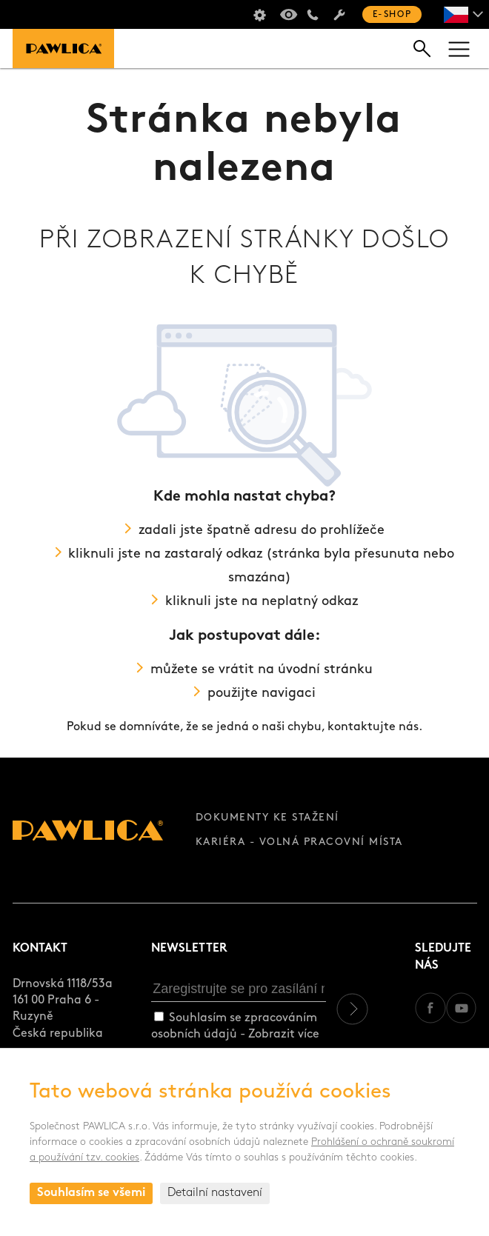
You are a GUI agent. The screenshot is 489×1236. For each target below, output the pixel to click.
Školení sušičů (259, 15)
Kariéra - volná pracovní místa (299, 842)
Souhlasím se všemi (91, 1193)
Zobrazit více (283, 1034)
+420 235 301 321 (313, 15)
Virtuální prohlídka (286, 15)
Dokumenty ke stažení (267, 818)
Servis (339, 15)
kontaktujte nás (373, 727)
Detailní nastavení (214, 1193)
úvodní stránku (325, 670)
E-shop (392, 14)
